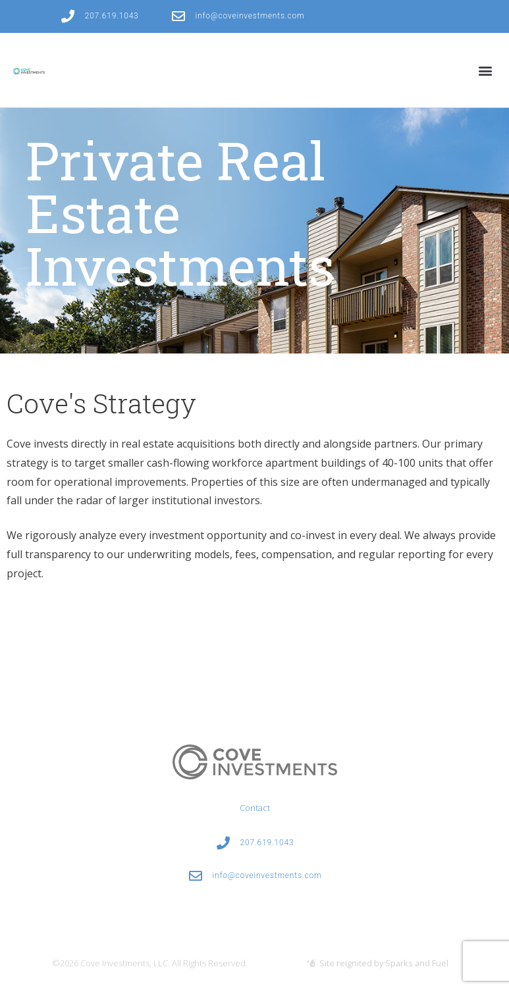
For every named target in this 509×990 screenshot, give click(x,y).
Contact (255, 808)
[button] (485, 70)
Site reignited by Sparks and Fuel (383, 963)
